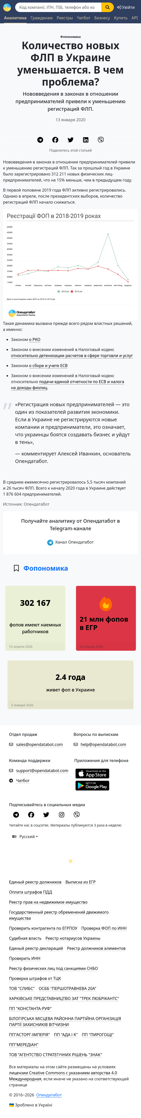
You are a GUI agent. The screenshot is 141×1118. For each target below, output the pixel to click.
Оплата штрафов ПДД (30, 892)
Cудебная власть (25, 938)
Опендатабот (49, 1095)
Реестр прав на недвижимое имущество (48, 902)
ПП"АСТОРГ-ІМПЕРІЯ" (29, 1034)
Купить (120, 18)
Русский (23, 836)
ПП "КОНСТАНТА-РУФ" (30, 1008)
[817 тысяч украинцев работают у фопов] (35, 614)
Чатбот (83, 18)
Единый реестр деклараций (36, 948)
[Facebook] (55, 140)
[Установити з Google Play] (92, 785)
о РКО (34, 339)
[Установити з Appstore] (92, 773)
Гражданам (42, 18)
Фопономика (70, 37)
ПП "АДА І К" (66, 1034)
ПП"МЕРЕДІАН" (23, 1044)
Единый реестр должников (35, 882)
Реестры (65, 18)
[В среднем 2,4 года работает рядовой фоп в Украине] (70, 680)
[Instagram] (62, 815)
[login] (126, 7)
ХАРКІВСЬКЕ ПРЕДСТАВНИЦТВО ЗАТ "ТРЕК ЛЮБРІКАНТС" (64, 998)
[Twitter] (71, 140)
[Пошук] (58, 7)
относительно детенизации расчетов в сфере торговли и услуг (72, 355)
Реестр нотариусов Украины (72, 938)
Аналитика (15, 18)
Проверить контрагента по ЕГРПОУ (43, 928)
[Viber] (101, 140)
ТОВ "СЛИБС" (22, 988)
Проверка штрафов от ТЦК (35, 978)
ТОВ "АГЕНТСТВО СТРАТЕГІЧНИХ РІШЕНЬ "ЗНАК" (55, 1054)
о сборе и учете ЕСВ (48, 365)
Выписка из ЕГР (80, 882)
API (134, 18)
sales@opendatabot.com (39, 744)
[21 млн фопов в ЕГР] (105, 627)
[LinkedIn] (86, 140)
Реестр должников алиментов (96, 948)
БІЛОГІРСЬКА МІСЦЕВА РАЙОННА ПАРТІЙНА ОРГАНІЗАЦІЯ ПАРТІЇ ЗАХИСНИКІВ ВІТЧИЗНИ (65, 1021)
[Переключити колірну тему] (70, 861)
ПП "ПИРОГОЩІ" (98, 1034)
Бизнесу (102, 18)
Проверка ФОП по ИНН (104, 928)
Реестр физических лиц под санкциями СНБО (53, 968)
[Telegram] (40, 140)
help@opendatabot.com (103, 744)
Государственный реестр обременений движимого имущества (59, 915)
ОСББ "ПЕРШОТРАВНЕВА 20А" (67, 988)
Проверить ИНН (24, 958)
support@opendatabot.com (42, 770)
